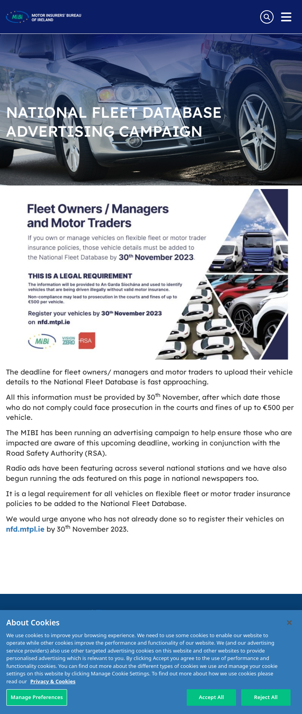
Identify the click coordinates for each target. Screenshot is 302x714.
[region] (151, 662)
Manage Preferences (37, 697)
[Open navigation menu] (286, 16)
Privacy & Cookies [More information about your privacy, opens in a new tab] (52, 681)
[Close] (289, 622)
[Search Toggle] (267, 17)
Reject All (266, 697)
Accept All (211, 697)
